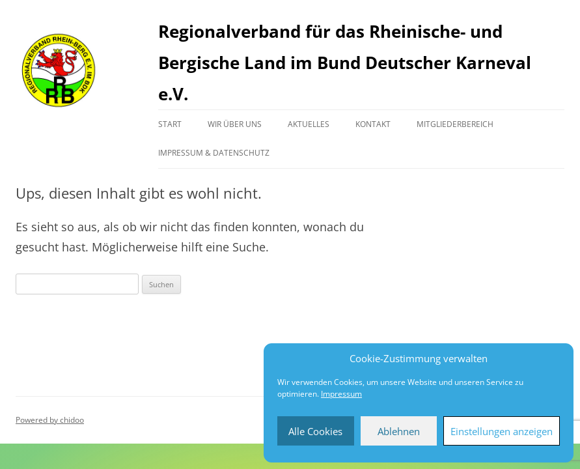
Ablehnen (399, 431)
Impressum (341, 393)
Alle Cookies (315, 431)
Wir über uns (235, 124)
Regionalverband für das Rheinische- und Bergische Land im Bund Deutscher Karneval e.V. (344, 63)
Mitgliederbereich (455, 124)
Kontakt (373, 124)
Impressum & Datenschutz (213, 152)
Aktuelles (308, 124)
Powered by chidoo (50, 419)
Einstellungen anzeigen (501, 431)
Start (170, 124)
